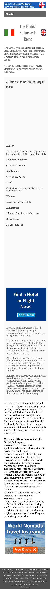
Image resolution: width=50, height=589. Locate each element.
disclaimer (25, 587)
